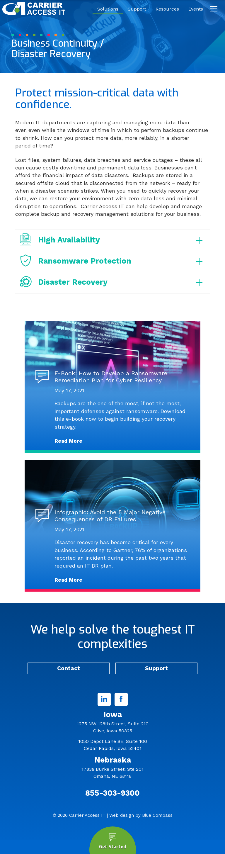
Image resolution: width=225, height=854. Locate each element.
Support (156, 668)
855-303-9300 (112, 792)
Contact (68, 668)
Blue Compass (157, 815)
